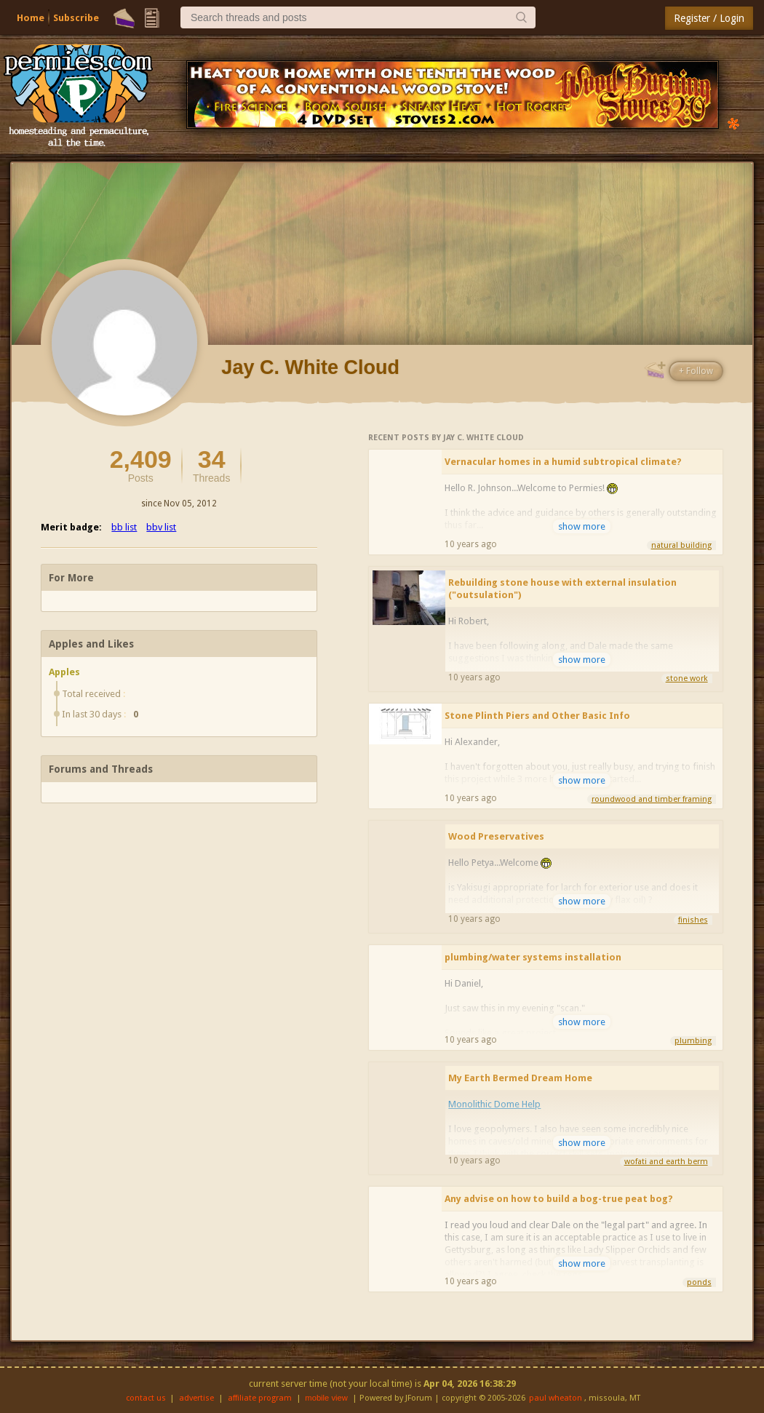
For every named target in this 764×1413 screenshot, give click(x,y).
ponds (699, 1282)
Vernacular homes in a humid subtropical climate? (563, 461)
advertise (196, 1398)
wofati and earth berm (666, 1161)
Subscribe (76, 17)
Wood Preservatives (496, 836)
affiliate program (260, 1398)
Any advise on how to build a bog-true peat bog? (559, 1198)
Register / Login (709, 18)
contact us (146, 1398)
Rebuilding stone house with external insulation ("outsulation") (562, 588)
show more (581, 526)
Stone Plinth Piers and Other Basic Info (537, 715)
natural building (681, 545)
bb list (124, 527)
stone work (687, 678)
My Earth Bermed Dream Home (520, 1077)
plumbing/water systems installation (533, 957)
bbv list (161, 527)
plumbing (693, 1041)
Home (30, 17)
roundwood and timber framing (652, 799)
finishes (693, 920)
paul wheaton (555, 1398)
